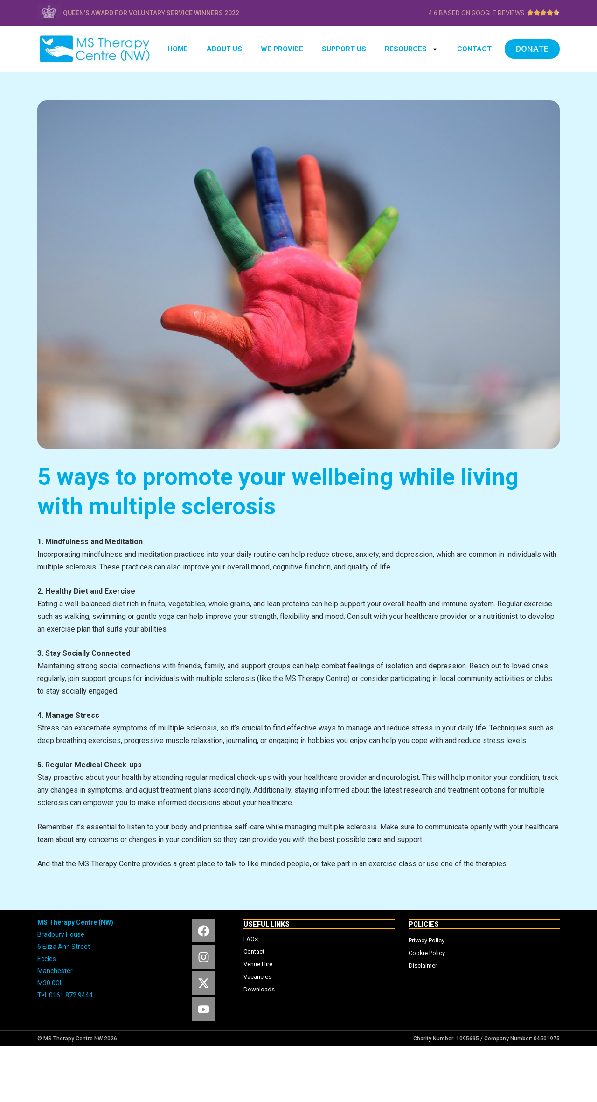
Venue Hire (257, 964)
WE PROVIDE (282, 49)
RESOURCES (411, 49)
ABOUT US (224, 49)
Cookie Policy (427, 952)
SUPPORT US (344, 49)
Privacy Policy (426, 940)
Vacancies (257, 976)
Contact (253, 951)
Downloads (259, 989)
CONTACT (474, 49)
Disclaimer (423, 965)
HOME (177, 49)
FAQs (250, 938)
